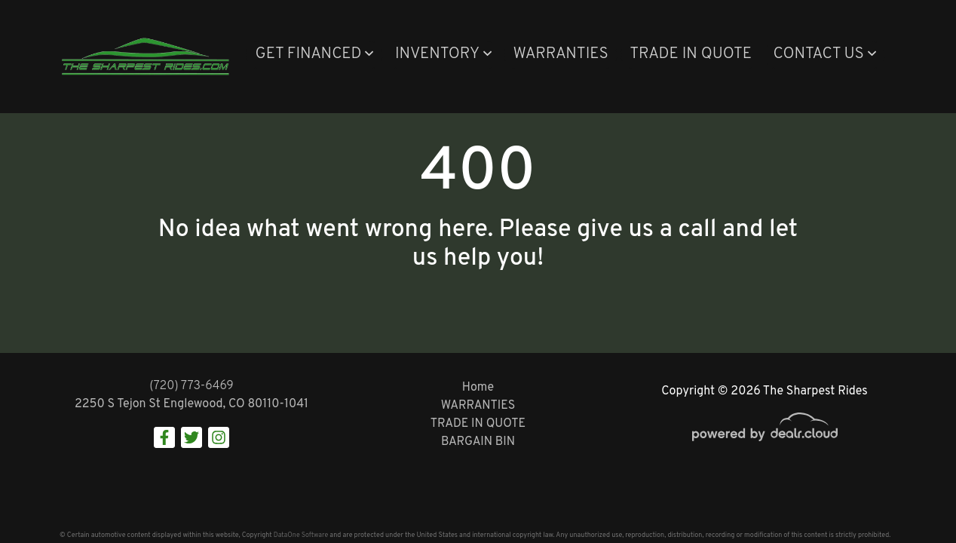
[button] (314, 55)
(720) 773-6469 (191, 386)
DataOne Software (301, 535)
